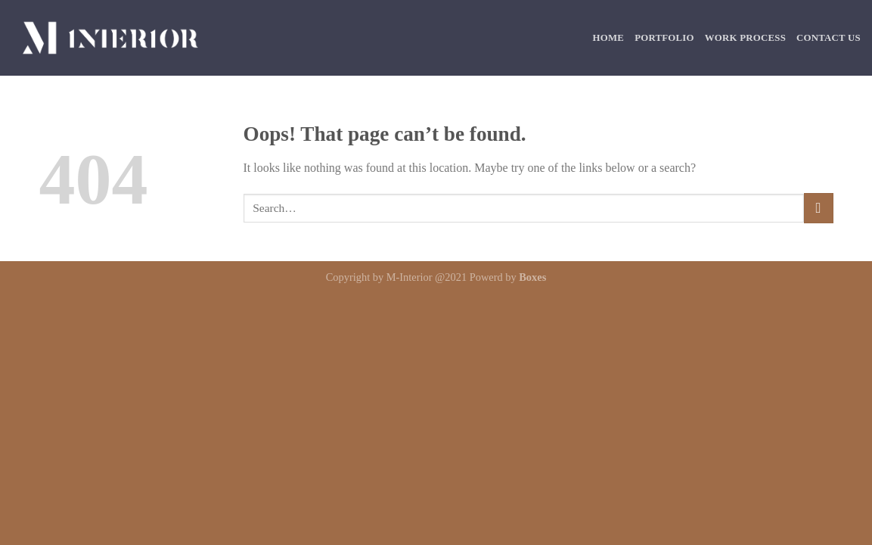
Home (609, 38)
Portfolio (664, 38)
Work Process (745, 38)
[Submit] (818, 208)
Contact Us (828, 38)
